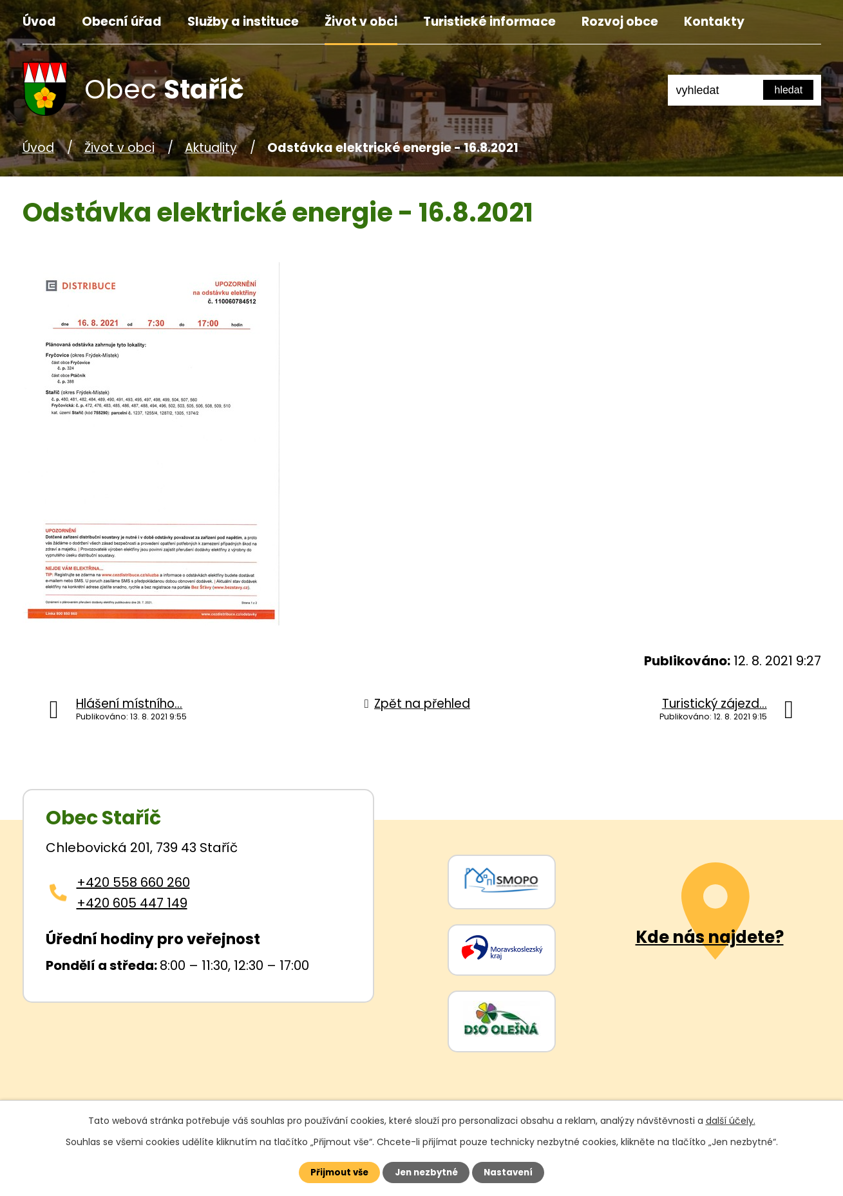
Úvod (39, 21)
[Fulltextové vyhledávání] (744, 90)
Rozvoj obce (620, 21)
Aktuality (211, 148)
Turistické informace (489, 21)
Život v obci (361, 21)
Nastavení (516, 1171)
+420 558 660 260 (133, 882)
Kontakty (714, 21)
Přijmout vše (332, 1171)
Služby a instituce (243, 21)
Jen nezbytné (426, 1171)
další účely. (730, 1119)
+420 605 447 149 (132, 903)
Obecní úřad (122, 21)
